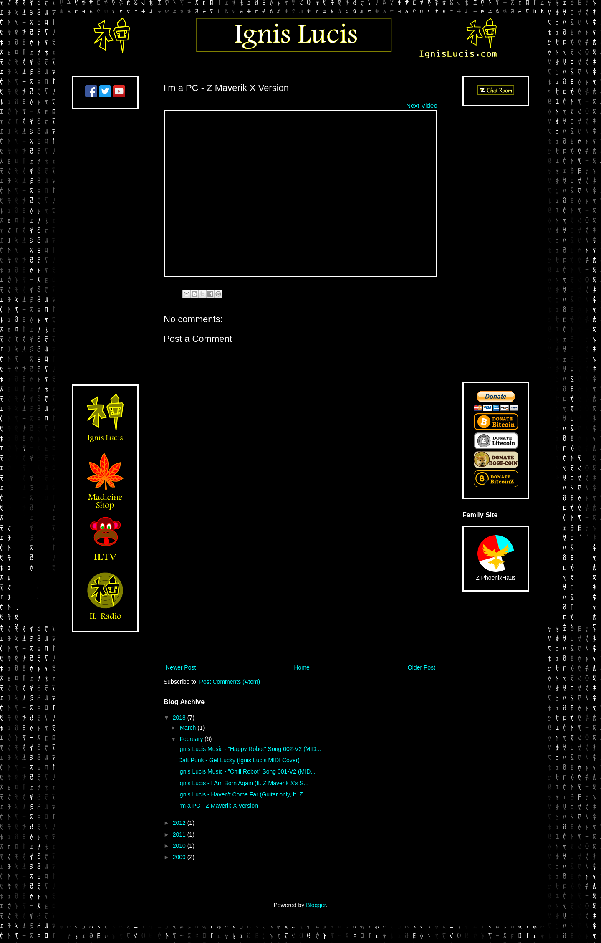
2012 (180, 822)
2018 (180, 717)
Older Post (421, 667)
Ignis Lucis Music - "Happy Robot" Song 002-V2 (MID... (249, 749)
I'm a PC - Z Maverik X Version (218, 805)
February (192, 739)
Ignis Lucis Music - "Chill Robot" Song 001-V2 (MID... (247, 771)
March (188, 727)
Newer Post (181, 667)
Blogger (316, 905)
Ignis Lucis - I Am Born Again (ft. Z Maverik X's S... (243, 783)
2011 (180, 834)
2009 (180, 857)
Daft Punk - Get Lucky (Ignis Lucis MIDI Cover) (239, 760)
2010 (180, 845)
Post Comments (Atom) (229, 681)
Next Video (421, 105)
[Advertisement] (300, 593)
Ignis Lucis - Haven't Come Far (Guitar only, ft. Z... (243, 794)
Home (301, 667)
